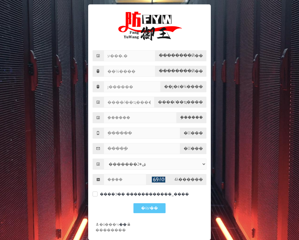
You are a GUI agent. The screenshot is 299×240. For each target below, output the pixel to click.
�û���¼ (107, 224)
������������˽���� (157, 194)
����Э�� (112, 194)
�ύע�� (149, 208)
